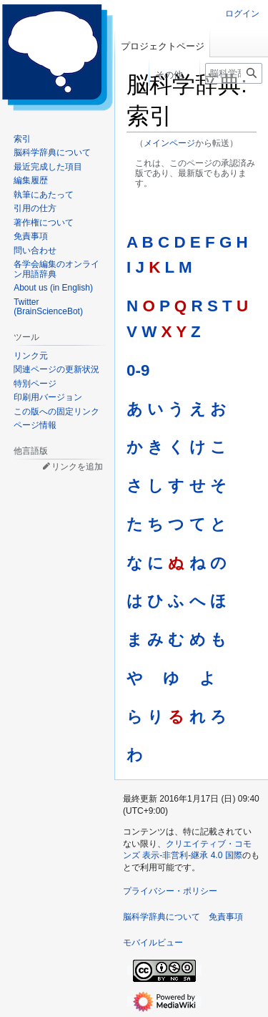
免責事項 (226, 917)
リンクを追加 (77, 467)
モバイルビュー (153, 943)
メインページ (169, 142)
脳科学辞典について (161, 917)
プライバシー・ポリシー (170, 891)
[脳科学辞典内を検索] (233, 73)
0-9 (137, 370)
